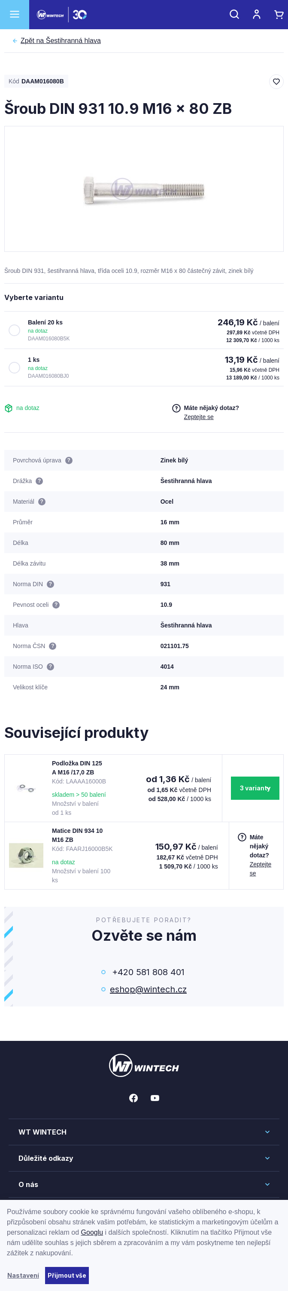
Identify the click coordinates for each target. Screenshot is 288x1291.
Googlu (92, 1232)
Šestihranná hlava (61, 41)
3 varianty (255, 788)
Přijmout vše (67, 1275)
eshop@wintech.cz (148, 989)
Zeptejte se (199, 416)
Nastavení (23, 1275)
